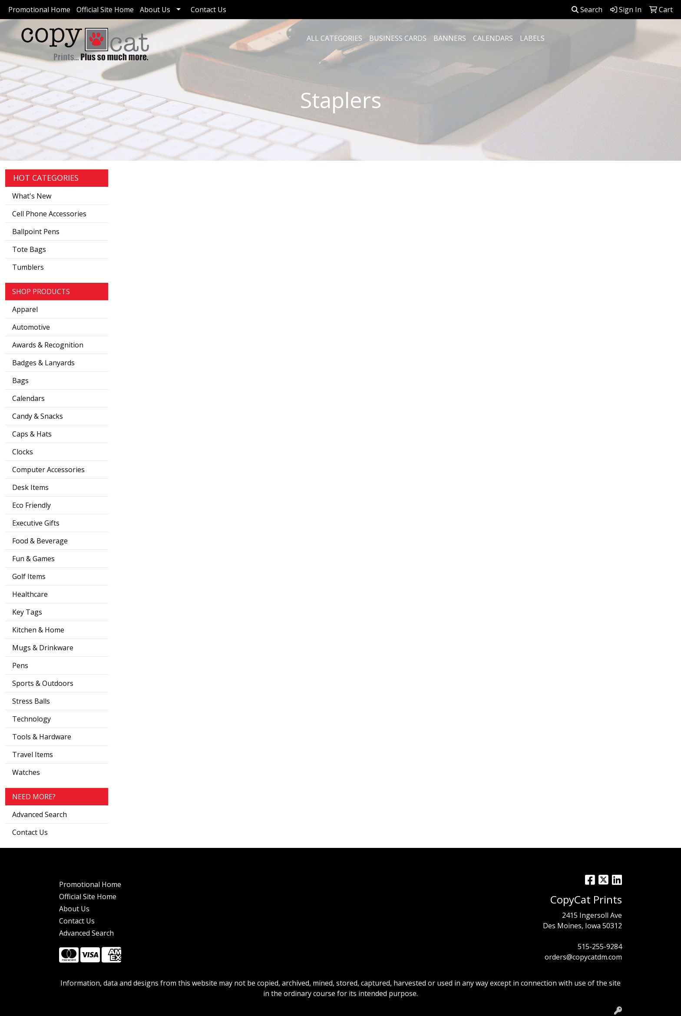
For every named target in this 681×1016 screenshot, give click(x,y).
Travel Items (32, 754)
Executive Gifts (36, 523)
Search (587, 9)
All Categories (334, 38)
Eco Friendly (31, 505)
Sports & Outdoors (42, 683)
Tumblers (28, 267)
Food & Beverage (40, 541)
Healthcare (30, 594)
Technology (31, 719)
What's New (31, 196)
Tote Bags (29, 249)
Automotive (31, 327)
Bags (20, 380)
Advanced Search (39, 814)
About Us (155, 9)
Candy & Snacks (37, 416)
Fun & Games (33, 558)
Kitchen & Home (38, 630)
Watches (26, 772)
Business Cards (397, 38)
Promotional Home (39, 9)
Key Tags (27, 612)
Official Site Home (105, 9)
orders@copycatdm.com (583, 957)
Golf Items (29, 576)
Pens (20, 665)
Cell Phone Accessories (49, 213)
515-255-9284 (600, 946)
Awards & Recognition (47, 345)
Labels (532, 38)
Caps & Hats (32, 434)
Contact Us (208, 9)
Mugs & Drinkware (42, 647)
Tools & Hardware (41, 736)
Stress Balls (31, 701)
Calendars (493, 38)
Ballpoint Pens (36, 231)
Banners (449, 38)
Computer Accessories (48, 469)
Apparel (25, 309)
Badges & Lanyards (43, 362)
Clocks (22, 452)
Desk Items (30, 487)
